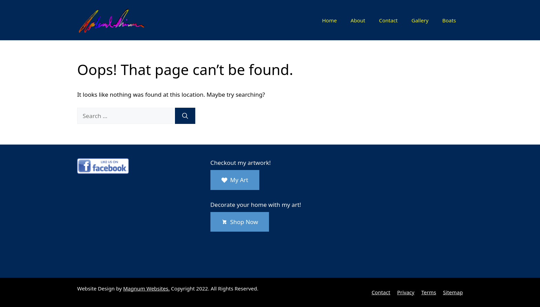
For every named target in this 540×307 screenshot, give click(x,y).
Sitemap (453, 292)
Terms (428, 292)
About (358, 20)
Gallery (420, 20)
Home (329, 20)
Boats (449, 20)
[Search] (185, 116)
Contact (388, 20)
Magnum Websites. (146, 288)
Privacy (405, 292)
